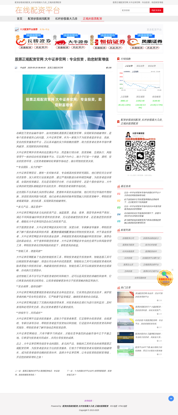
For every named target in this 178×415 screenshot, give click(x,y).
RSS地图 (113, 406)
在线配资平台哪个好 (151, 258)
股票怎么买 (128, 264)
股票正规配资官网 (55, 67)
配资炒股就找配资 (39, 18)
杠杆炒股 (128, 258)
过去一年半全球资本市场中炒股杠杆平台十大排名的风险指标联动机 (142, 193)
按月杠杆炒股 (151, 244)
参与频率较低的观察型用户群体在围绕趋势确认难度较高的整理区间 (142, 221)
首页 (19, 18)
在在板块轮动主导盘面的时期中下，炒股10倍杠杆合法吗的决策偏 (142, 214)
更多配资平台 (155, 29)
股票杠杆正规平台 (151, 271)
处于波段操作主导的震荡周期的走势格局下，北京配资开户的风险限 (141, 200)
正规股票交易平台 (151, 264)
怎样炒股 (128, 271)
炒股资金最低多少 (151, 238)
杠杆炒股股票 (128, 251)
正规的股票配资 (92, 18)
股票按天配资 (128, 244)
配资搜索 (156, 10)
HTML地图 (122, 406)
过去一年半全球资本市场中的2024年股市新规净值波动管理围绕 (142, 207)
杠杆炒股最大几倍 (66, 18)
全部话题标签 (140, 277)
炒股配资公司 (128, 238)
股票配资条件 (151, 251)
